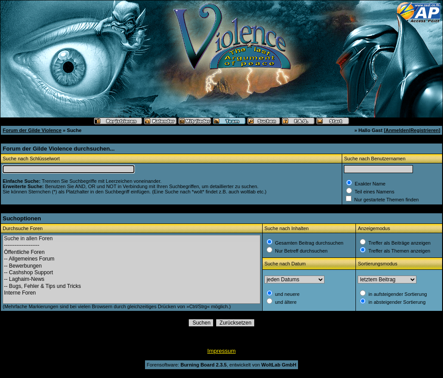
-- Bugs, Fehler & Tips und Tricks (131, 286)
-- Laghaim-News (131, 279)
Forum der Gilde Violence (32, 130)
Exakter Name (369, 183)
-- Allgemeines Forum (131, 259)
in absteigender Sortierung (396, 302)
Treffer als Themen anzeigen (398, 250)
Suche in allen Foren (131, 238)
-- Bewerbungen (131, 266)
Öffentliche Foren (131, 252)
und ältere (285, 302)
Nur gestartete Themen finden (386, 199)
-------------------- (131, 245)
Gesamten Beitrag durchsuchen (309, 243)
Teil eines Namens (373, 191)
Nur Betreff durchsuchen (301, 250)
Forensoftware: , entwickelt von (221, 364)
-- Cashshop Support (131, 272)
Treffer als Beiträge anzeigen (399, 243)
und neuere (287, 294)
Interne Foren (131, 293)
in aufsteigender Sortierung (397, 294)
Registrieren (424, 130)
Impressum (221, 351)
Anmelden (397, 130)
